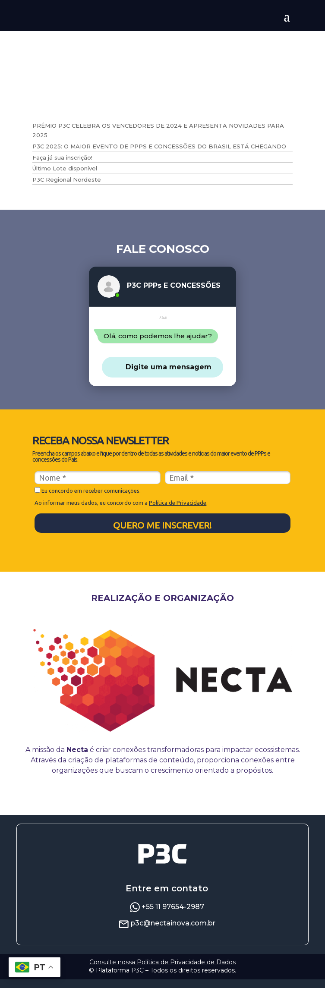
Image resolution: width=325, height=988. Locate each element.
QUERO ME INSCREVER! (162, 534)
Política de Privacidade (177, 511)
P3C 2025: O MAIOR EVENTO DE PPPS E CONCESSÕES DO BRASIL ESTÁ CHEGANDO (159, 146)
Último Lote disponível (64, 168)
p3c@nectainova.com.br (172, 932)
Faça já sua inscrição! (62, 157)
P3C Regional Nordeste (66, 179)
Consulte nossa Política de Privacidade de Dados (162, 971)
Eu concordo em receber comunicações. (88, 499)
